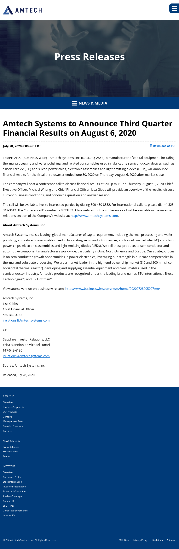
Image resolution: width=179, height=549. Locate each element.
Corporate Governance (15, 510)
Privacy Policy (140, 540)
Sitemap (171, 540)
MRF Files (124, 540)
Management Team (13, 421)
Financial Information (14, 491)
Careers (7, 431)
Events (6, 456)
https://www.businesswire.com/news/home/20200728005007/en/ (112, 289)
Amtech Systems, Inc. (22, 540)
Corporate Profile (12, 477)
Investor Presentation (14, 486)
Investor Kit (9, 515)
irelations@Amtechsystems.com (26, 320)
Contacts (7, 416)
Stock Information (12, 481)
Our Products (10, 411)
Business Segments (13, 407)
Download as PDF (162, 146)
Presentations (10, 451)
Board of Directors (13, 426)
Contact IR (8, 501)
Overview (8, 402)
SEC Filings (8, 505)
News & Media (89, 103)
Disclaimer (157, 540)
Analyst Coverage (12, 496)
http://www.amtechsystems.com (94, 216)
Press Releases (11, 447)
